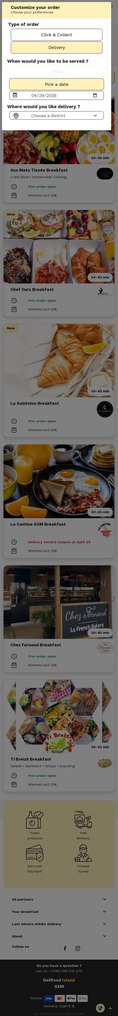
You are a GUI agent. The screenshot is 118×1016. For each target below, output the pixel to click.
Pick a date (56, 84)
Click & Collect (56, 34)
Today (57, 71)
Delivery (56, 47)
